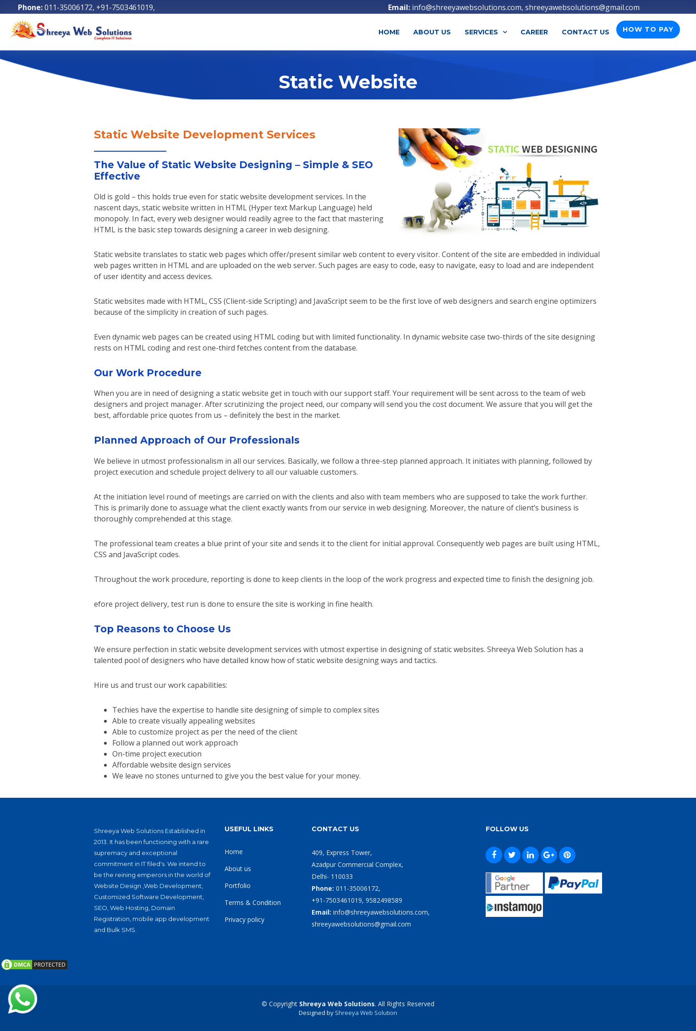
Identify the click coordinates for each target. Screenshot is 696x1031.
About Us (432, 32)
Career (534, 32)
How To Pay (648, 29)
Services (481, 32)
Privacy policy (244, 919)
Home (389, 32)
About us (238, 868)
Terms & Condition (253, 902)
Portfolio (238, 885)
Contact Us (585, 32)
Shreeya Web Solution (366, 1013)
